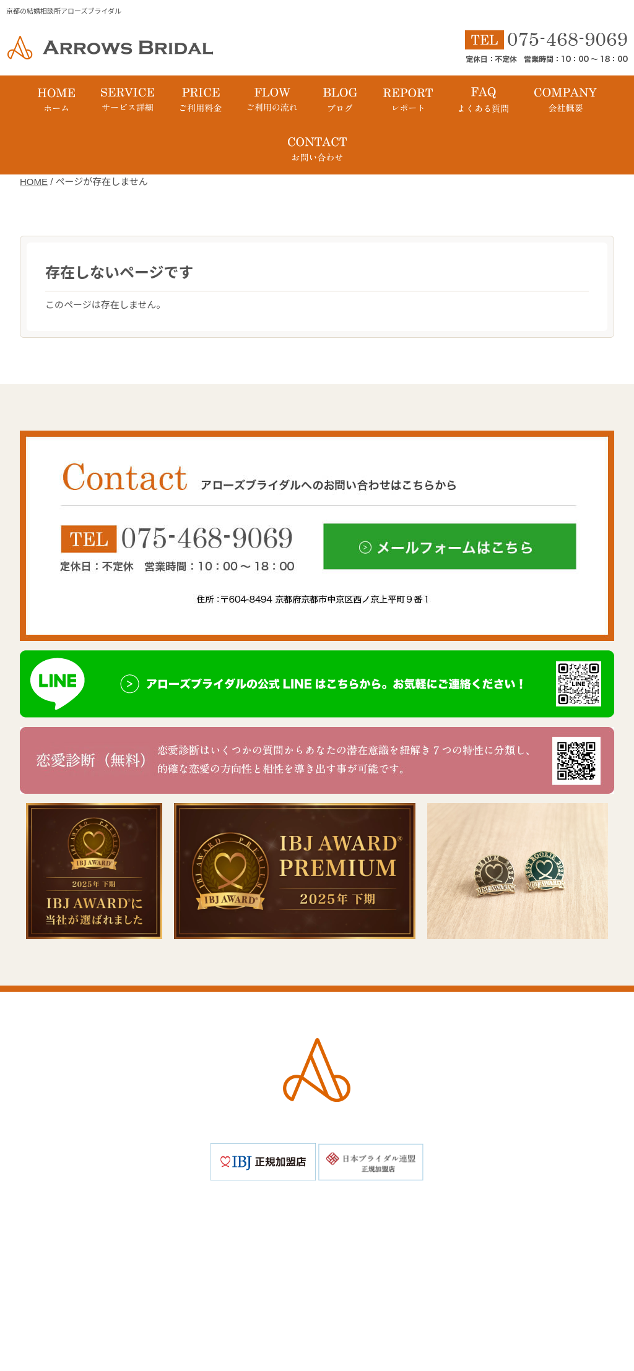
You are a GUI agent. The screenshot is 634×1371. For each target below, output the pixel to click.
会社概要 (220, 1260)
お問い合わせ (403, 1260)
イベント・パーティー (345, 1236)
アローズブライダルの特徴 (253, 1211)
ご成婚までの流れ (456, 1211)
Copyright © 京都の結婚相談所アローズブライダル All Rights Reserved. (316, 1317)
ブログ (167, 1236)
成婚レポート (239, 1236)
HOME (34, 181)
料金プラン (364, 1211)
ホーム (153, 1211)
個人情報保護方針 (307, 1260)
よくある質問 (452, 1236)
